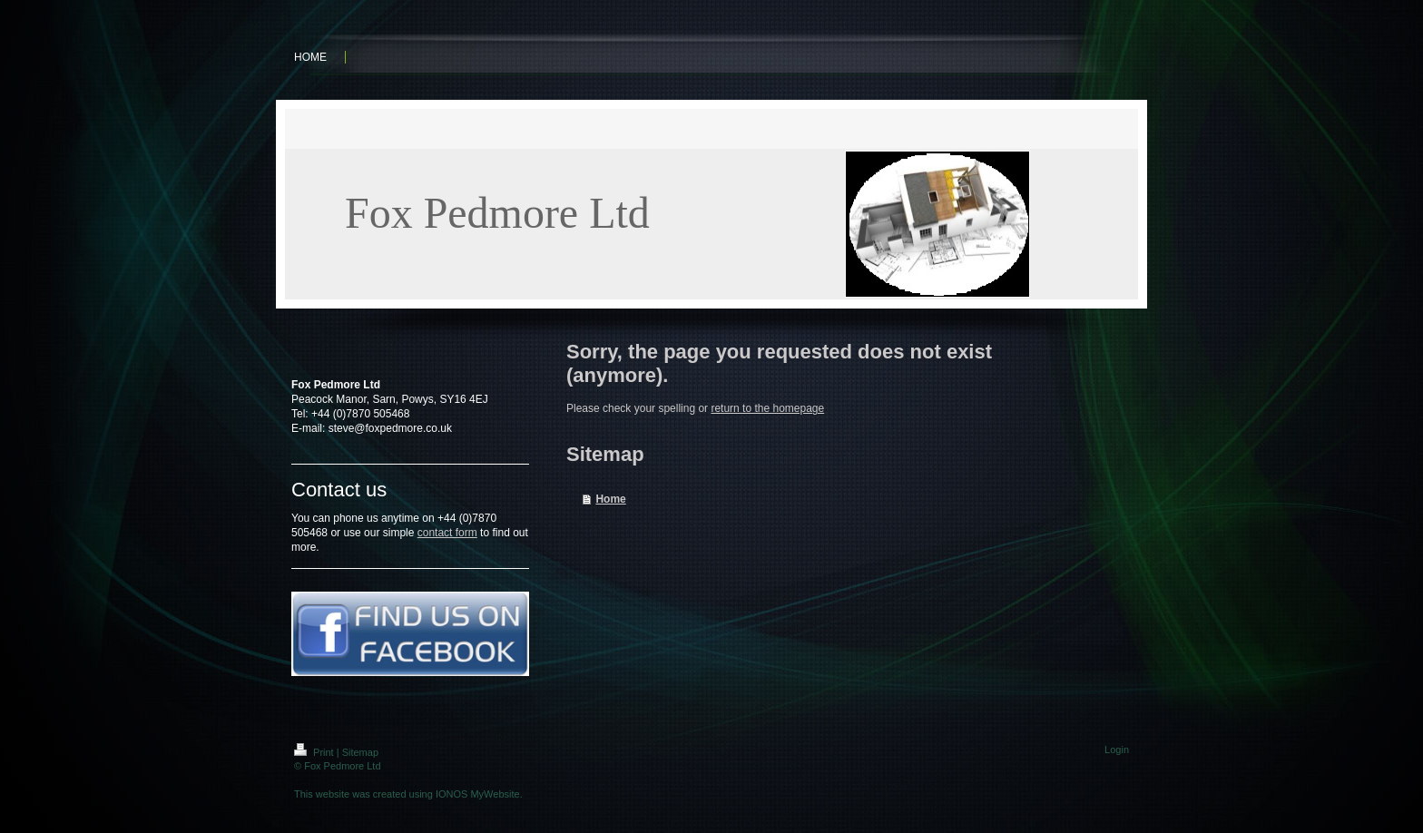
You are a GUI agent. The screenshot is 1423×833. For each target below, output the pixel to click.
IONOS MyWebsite (478, 794)
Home (610, 499)
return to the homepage (767, 408)
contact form (447, 532)
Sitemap (360, 752)
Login (1116, 749)
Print (315, 752)
